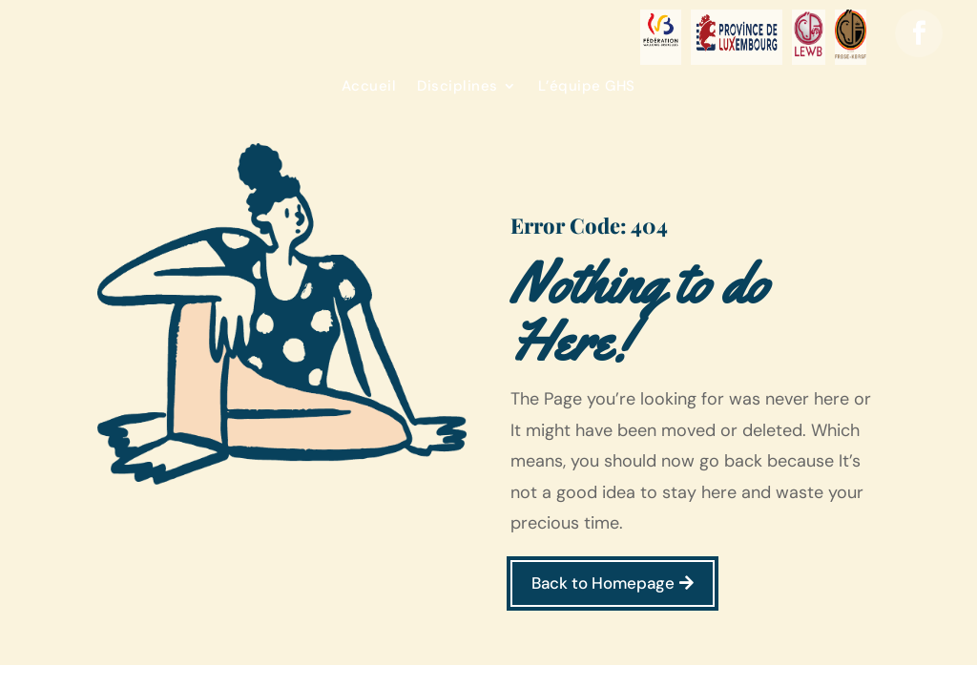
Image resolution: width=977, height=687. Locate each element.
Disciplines (457, 87)
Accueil (369, 87)
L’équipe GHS (586, 87)
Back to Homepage (603, 582)
